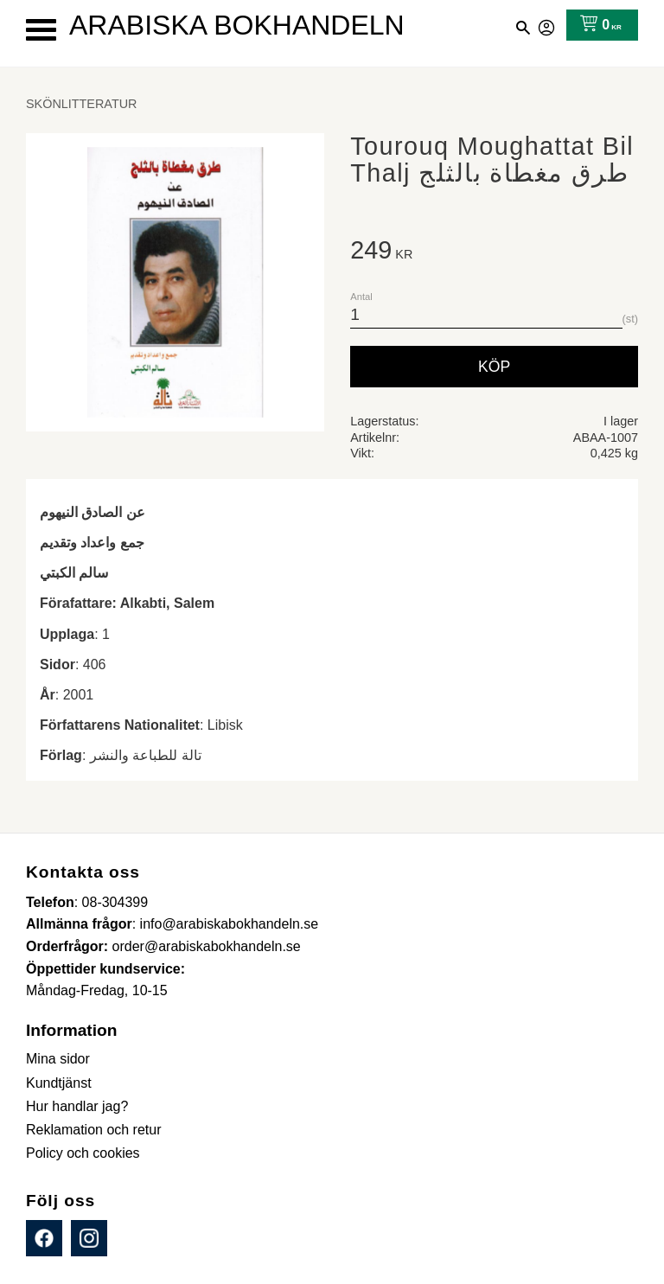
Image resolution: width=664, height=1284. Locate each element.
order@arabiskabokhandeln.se (206, 946)
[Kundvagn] (597, 25)
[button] (41, 30)
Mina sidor (547, 25)
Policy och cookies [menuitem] (83, 1153)
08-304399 (115, 902)
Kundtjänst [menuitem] (59, 1083)
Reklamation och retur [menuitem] (94, 1129)
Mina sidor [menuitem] (58, 1058)
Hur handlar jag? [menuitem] (77, 1106)
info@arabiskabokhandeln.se (229, 924)
